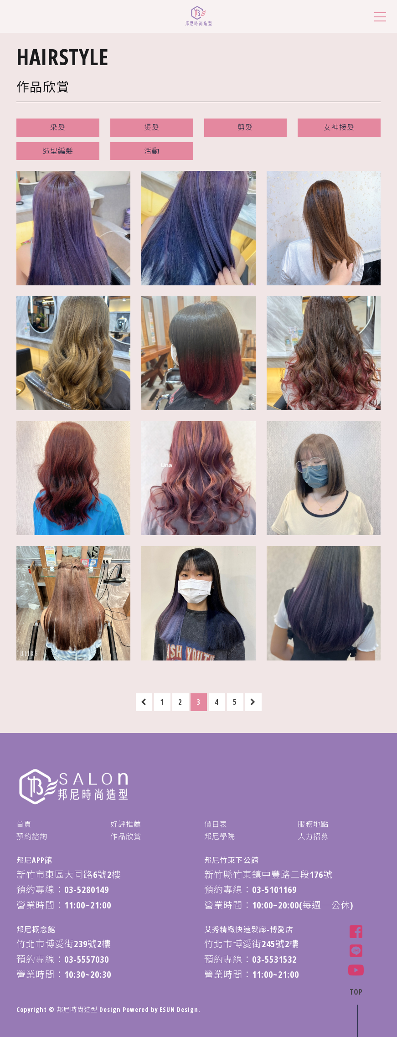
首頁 (24, 824)
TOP (355, 991)
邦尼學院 (219, 836)
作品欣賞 (125, 836)
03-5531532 (274, 959)
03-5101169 (274, 889)
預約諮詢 (31, 836)
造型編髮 (57, 151)
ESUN (167, 1009)
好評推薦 (125, 824)
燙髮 (152, 127)
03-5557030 (86, 959)
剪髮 (245, 127)
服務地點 (313, 824)
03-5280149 (86, 889)
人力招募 (313, 836)
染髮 (58, 127)
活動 (152, 151)
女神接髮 (339, 127)
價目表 (215, 824)
